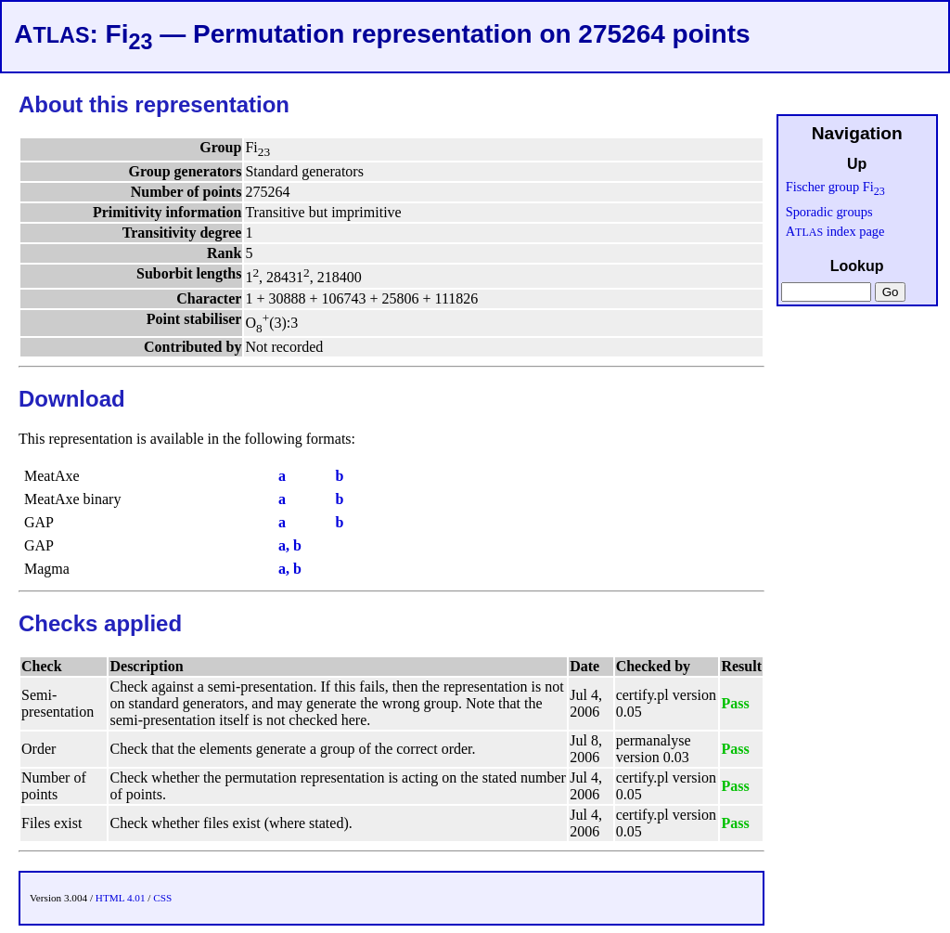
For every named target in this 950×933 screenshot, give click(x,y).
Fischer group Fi (835, 186)
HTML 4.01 (121, 897)
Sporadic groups (829, 211)
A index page (835, 231)
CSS (162, 897)
